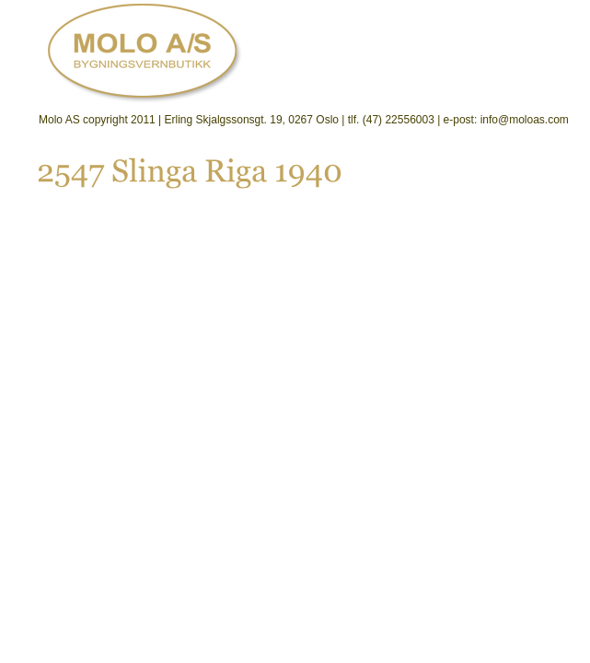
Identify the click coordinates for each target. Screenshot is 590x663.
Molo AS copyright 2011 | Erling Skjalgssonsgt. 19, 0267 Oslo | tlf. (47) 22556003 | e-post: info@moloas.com (304, 119)
